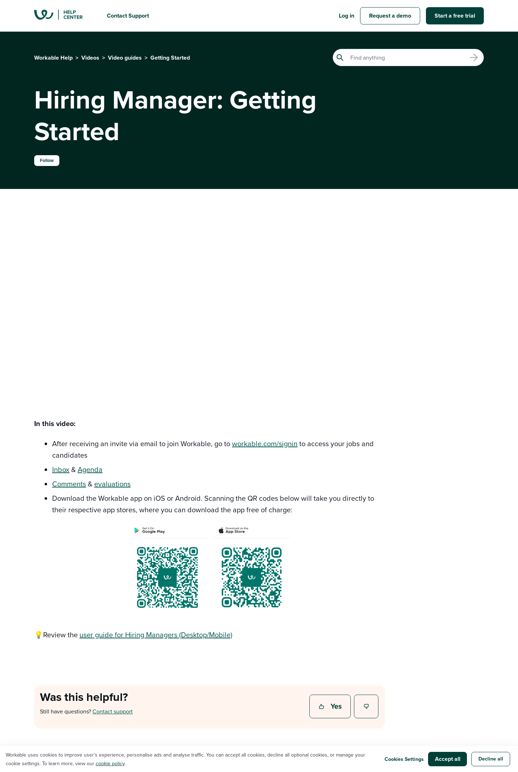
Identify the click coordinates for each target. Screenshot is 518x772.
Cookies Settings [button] (404, 759)
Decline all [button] (490, 758)
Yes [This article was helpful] (331, 707)
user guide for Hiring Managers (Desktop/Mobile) (155, 634)
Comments (69, 484)
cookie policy (110, 763)
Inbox (60, 469)
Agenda (90, 469)
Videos (90, 58)
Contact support (112, 711)
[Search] (408, 57)
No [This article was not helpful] (366, 707)
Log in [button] (346, 15)
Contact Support (128, 15)
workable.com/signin (264, 443)
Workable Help (53, 58)
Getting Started (170, 58)
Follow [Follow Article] (47, 160)
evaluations (112, 484)
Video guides (125, 58)
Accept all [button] (447, 759)
